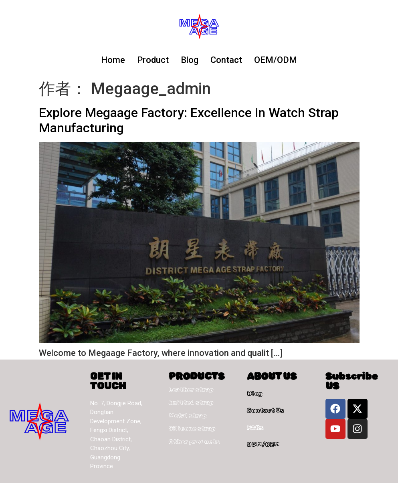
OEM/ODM (275, 60)
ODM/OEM (263, 444)
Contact (226, 60)
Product (153, 60)
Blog (189, 60)
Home (113, 60)
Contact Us (265, 410)
